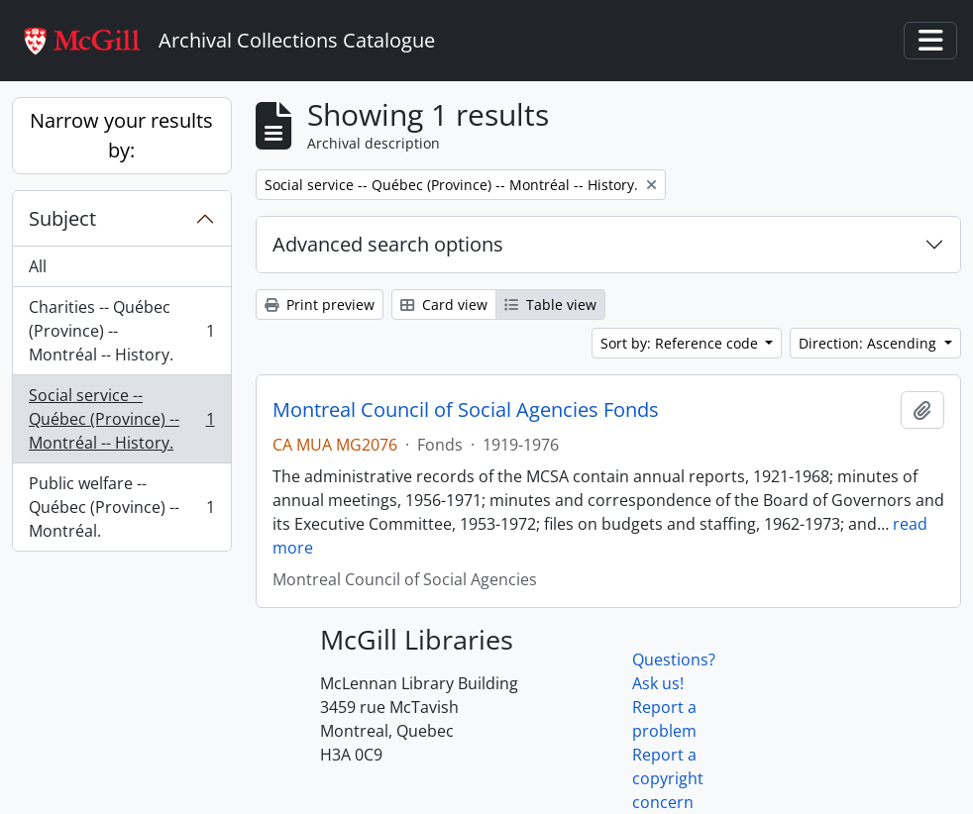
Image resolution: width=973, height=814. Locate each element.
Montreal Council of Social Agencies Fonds (465, 410)
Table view (550, 304)
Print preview (320, 304)
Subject (62, 218)
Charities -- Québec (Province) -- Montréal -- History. (121, 330)
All (38, 266)
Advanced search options (387, 244)
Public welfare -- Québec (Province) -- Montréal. (121, 507)
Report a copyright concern (667, 778)
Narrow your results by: (121, 135)
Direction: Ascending (869, 343)
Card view (443, 304)
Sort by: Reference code (681, 343)
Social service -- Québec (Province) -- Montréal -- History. (121, 419)
